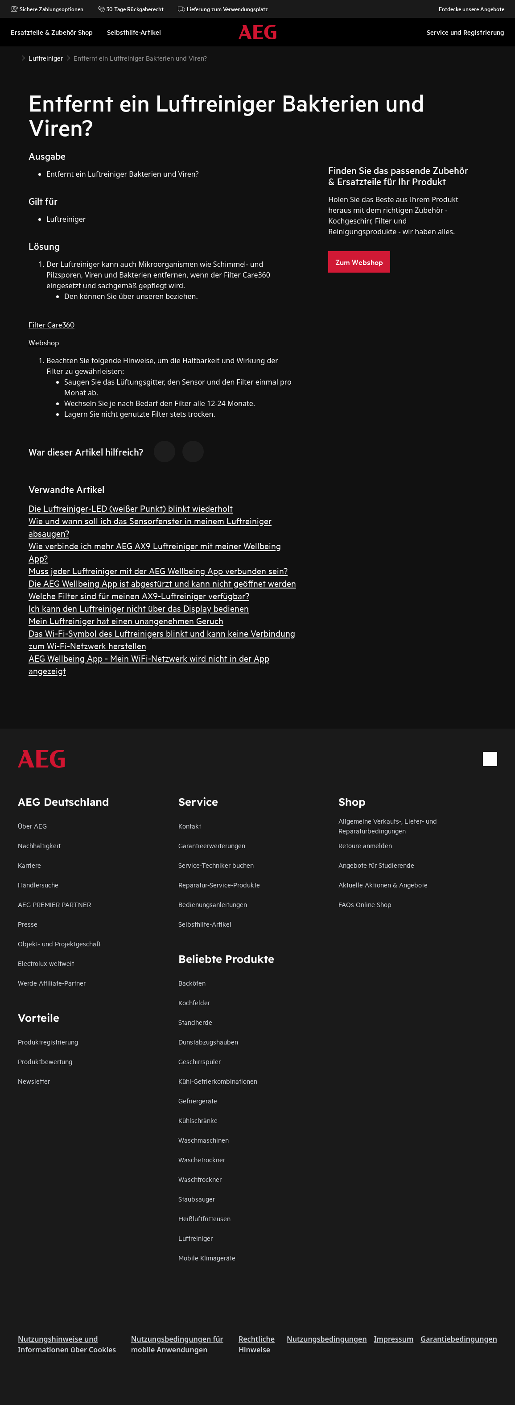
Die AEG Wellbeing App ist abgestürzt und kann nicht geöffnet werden (162, 583)
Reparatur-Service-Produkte (219, 884)
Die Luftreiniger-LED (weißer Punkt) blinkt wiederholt (131, 508)
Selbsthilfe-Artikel (204, 924)
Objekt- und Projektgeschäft (59, 943)
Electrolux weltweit (46, 963)
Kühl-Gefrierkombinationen (217, 1081)
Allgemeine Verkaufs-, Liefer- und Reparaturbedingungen (387, 825)
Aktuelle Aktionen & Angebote (383, 884)
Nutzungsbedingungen (327, 1339)
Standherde (195, 1022)
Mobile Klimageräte (206, 1257)
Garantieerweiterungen (211, 845)
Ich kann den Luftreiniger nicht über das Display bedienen (139, 607)
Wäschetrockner (201, 1159)
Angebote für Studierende (376, 865)
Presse (27, 924)
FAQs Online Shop (364, 904)
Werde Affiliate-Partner (52, 982)
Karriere (29, 865)
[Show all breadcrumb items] (14, 57)
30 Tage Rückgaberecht (131, 8)
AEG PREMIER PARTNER (54, 904)
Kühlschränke (198, 1120)
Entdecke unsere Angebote (467, 8)
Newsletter (34, 1081)
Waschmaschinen (203, 1140)
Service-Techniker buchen (216, 865)
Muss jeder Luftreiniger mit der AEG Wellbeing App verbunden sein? (158, 570)
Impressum (394, 1339)
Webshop (44, 342)
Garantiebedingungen (458, 1339)
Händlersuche (38, 884)
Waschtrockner (200, 1179)
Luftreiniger (195, 1238)
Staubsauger (196, 1198)
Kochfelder (194, 1002)
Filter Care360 (51, 324)
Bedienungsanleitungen (212, 904)
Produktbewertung (45, 1061)
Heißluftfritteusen (204, 1218)
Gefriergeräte (197, 1100)
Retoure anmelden (365, 845)
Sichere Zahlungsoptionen (47, 8)
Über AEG (32, 825)
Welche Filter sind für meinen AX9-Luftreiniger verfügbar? (139, 595)
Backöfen (192, 982)
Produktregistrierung (48, 1041)
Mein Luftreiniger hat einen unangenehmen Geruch (126, 620)
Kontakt (189, 825)
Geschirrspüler (199, 1061)
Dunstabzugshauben (208, 1041)
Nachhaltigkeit (39, 845)
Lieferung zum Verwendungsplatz (223, 8)
